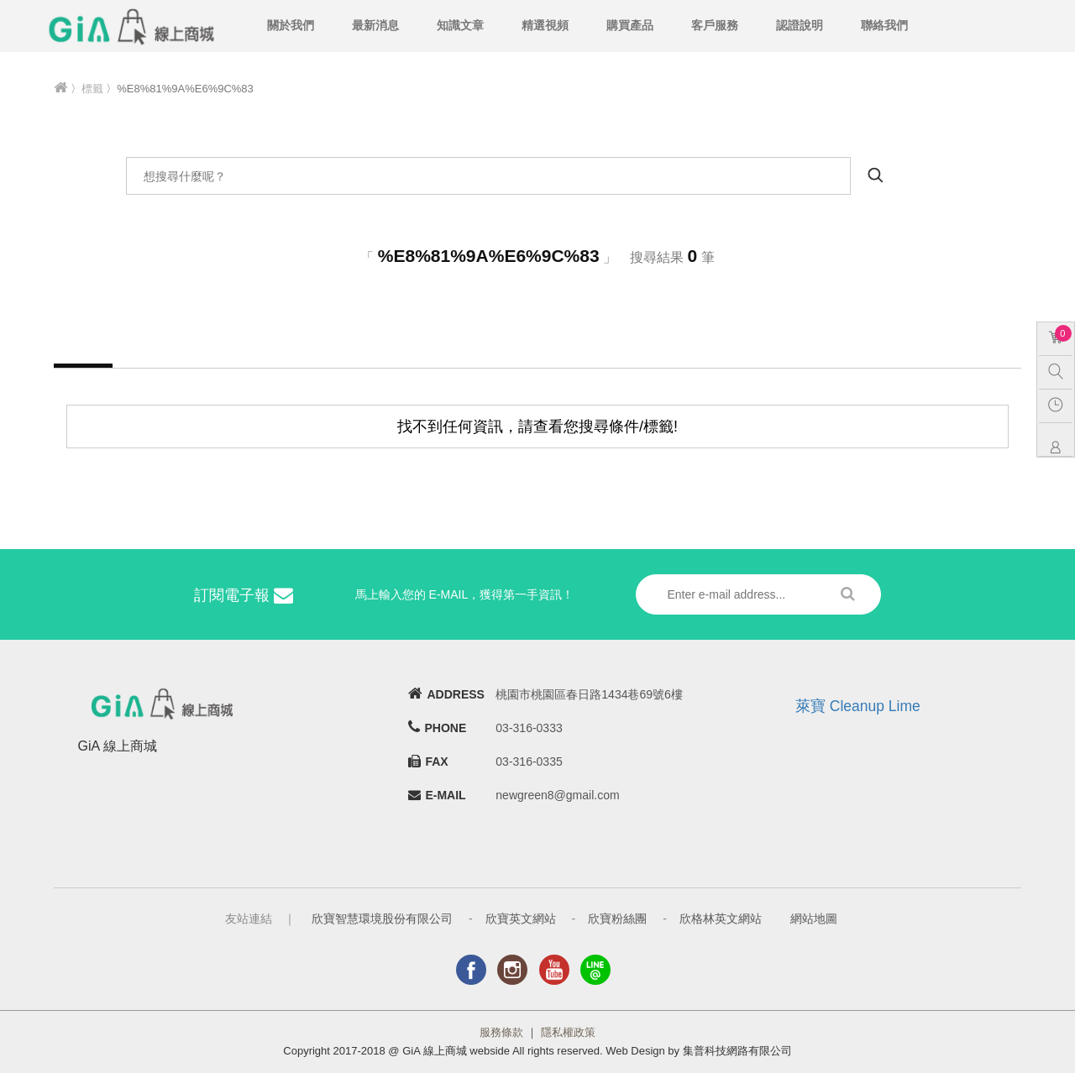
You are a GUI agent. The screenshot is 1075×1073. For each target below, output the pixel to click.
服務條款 (501, 1032)
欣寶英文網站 (520, 918)
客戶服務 (714, 25)
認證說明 (799, 25)
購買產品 (629, 25)
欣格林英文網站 (720, 918)
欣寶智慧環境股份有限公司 (382, 918)
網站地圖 (813, 918)
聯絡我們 (884, 25)
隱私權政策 (568, 1032)
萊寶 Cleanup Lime (857, 706)
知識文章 (460, 25)
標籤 (92, 88)
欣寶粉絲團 (617, 918)
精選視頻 (545, 25)
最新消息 (375, 25)
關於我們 (290, 25)
